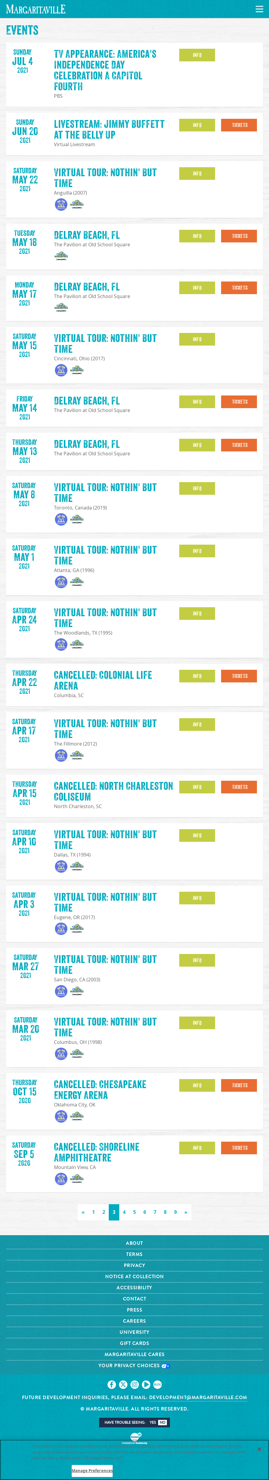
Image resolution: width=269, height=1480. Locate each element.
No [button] (162, 1392)
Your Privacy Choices (135, 1335)
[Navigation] (258, 9)
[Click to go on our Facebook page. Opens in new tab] (112, 1354)
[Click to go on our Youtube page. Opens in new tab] (146, 1354)
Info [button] (197, 55)
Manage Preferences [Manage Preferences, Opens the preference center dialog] (92, 1470)
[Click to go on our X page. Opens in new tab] (123, 1354)
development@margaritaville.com (198, 1367)
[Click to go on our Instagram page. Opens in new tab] (134, 1354)
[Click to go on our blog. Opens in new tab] (157, 1354)
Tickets (240, 125)
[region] (134, 1460)
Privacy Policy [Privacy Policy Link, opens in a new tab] (138, 1457)
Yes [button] (153, 1392)
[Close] (259, 1449)
